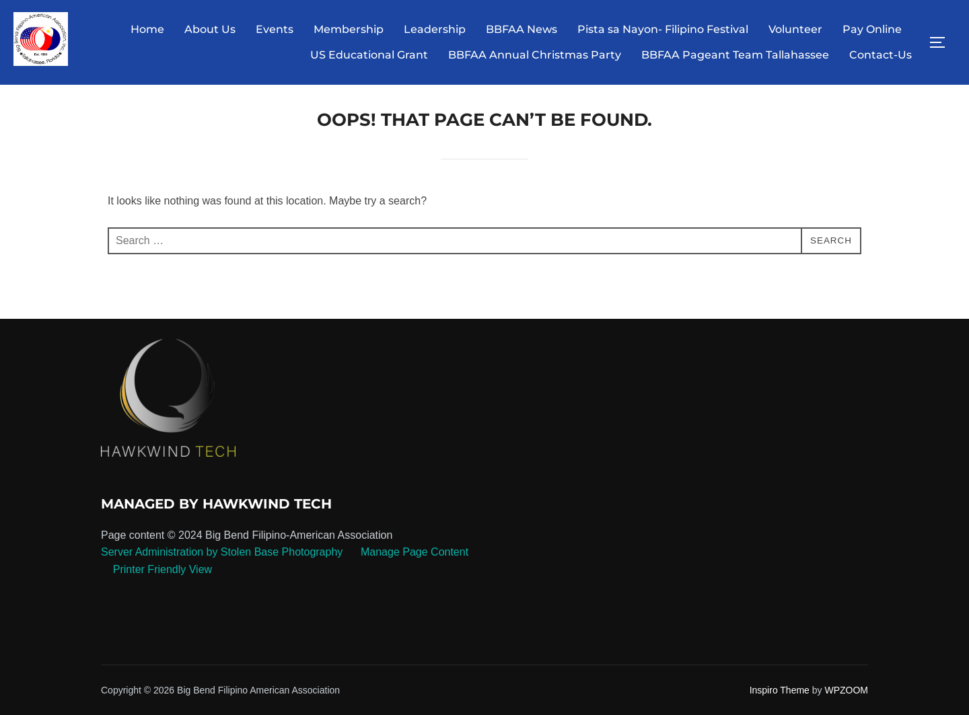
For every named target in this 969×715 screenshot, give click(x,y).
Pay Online (872, 29)
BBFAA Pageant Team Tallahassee (735, 54)
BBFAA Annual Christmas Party (534, 54)
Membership (349, 29)
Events (274, 29)
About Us (210, 29)
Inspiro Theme (780, 699)
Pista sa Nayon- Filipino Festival (662, 29)
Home (147, 29)
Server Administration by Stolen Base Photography (222, 562)
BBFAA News (521, 29)
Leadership (435, 29)
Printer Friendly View (162, 579)
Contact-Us (880, 54)
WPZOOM (846, 699)
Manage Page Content (413, 562)
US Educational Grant (369, 54)
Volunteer (795, 29)
